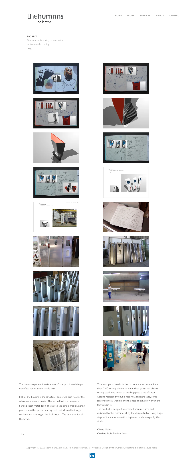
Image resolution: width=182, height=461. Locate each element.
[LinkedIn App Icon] (92, 455)
